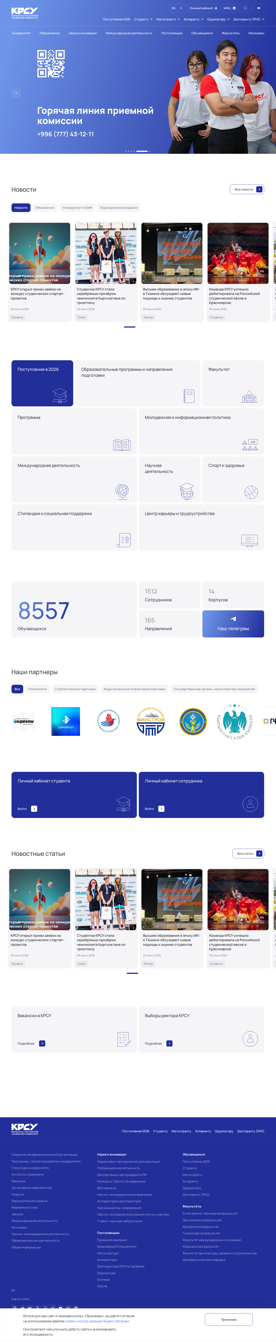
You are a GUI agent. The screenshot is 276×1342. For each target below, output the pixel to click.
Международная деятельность (35, 1221)
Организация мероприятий (32, 1188)
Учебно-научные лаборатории (119, 1221)
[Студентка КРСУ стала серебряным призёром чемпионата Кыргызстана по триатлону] (106, 271)
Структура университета (30, 1168)
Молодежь (19, 1227)
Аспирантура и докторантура (119, 1201)
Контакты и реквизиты (28, 1174)
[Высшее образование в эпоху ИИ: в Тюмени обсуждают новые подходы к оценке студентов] (172, 271)
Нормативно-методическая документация (128, 1161)
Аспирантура (107, 1260)
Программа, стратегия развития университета (46, 1161)
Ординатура (106, 1273)
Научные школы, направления (119, 1208)
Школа (102, 1286)
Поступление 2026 (196, 1161)
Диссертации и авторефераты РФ (121, 1175)
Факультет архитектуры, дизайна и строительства (220, 1253)
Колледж (103, 1279)
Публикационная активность (118, 1168)
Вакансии (18, 1181)
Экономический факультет (202, 1220)
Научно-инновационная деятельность (40, 1234)
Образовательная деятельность (36, 1240)
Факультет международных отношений (212, 1240)
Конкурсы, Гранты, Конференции (121, 1181)
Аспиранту (191, 1181)
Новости (18, 1194)
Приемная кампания (112, 1240)
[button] (126, 151)
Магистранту (192, 1175)
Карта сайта (20, 1299)
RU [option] (173, 8)
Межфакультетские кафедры (204, 1260)
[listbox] (177, 8)
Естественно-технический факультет (210, 1213)
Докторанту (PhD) (196, 1194)
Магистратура (108, 1253)
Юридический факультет (201, 1227)
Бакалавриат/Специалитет (117, 1246)
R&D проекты (106, 1188)
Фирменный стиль (25, 1207)
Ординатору (192, 1188)
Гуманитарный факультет (201, 1233)
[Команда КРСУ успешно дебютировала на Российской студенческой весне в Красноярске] (238, 271)
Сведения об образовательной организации (44, 1154)
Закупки (17, 1214)
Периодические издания (30, 1201)
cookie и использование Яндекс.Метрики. (97, 1321)
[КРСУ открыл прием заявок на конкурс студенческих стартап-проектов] (40, 271)
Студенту (190, 1168)
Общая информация (26, 1247)
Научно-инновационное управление (124, 1194)
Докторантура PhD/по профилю (121, 1266)
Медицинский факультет (201, 1246)
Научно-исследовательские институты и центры (133, 1214)
